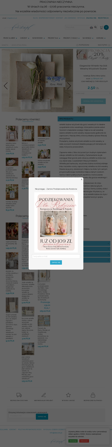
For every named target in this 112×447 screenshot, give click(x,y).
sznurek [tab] (63, 268)
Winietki (5, 45)
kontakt (59, 18)
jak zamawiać (70, 18)
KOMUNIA (99, 38)
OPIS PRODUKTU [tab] (66, 127)
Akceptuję (73, 441)
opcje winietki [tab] (66, 262)
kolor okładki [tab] (66, 251)
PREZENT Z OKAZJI (70, 38)
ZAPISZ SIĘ (42, 424)
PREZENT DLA (53, 38)
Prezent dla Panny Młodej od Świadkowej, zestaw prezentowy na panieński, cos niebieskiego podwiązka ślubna (44, 344)
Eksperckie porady (47, 18)
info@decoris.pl (12, 18)
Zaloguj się (91, 18)
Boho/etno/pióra (19, 45)
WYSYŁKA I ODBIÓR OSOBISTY (54, 437)
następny (102, 45)
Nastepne (69, 90)
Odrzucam (84, 441)
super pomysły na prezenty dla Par (11, 251)
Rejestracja (103, 18)
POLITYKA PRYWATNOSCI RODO (30, 437)
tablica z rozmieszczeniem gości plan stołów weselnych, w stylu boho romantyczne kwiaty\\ (28, 157)
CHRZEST (23, 38)
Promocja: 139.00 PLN (45, 313)
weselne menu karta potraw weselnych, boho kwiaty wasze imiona (12, 155)
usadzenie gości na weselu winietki (43, 148)
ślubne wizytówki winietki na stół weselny (44, 170)
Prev (6, 90)
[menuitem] (11, 38)
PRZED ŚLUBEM (9, 38)
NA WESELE (87, 38)
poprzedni (84, 45)
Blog (35, 18)
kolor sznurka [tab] (66, 257)
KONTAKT (12, 437)
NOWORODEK (37, 38)
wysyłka (81, 18)
